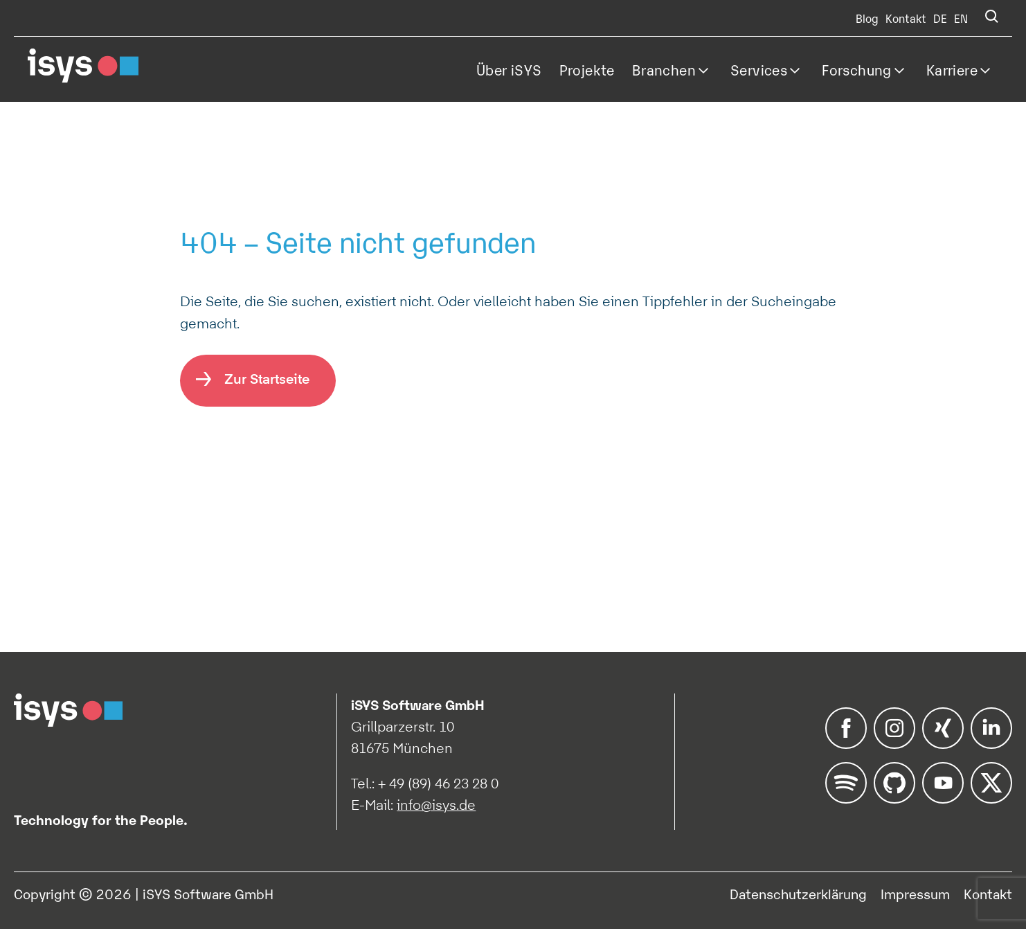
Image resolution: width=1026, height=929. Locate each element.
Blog (867, 18)
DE (940, 18)
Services (758, 69)
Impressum (915, 893)
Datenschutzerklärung (798, 893)
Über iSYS (509, 69)
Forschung (857, 69)
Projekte (587, 69)
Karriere (952, 69)
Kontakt (905, 18)
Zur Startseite (266, 379)
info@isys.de (436, 805)
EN (961, 18)
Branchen (664, 69)
